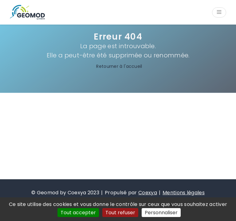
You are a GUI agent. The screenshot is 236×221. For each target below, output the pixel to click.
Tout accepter (78, 212)
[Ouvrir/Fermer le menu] (219, 12)
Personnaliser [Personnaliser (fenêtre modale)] (161, 212)
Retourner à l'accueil (118, 66)
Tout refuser (120, 212)
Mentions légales (184, 192)
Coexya (147, 192)
